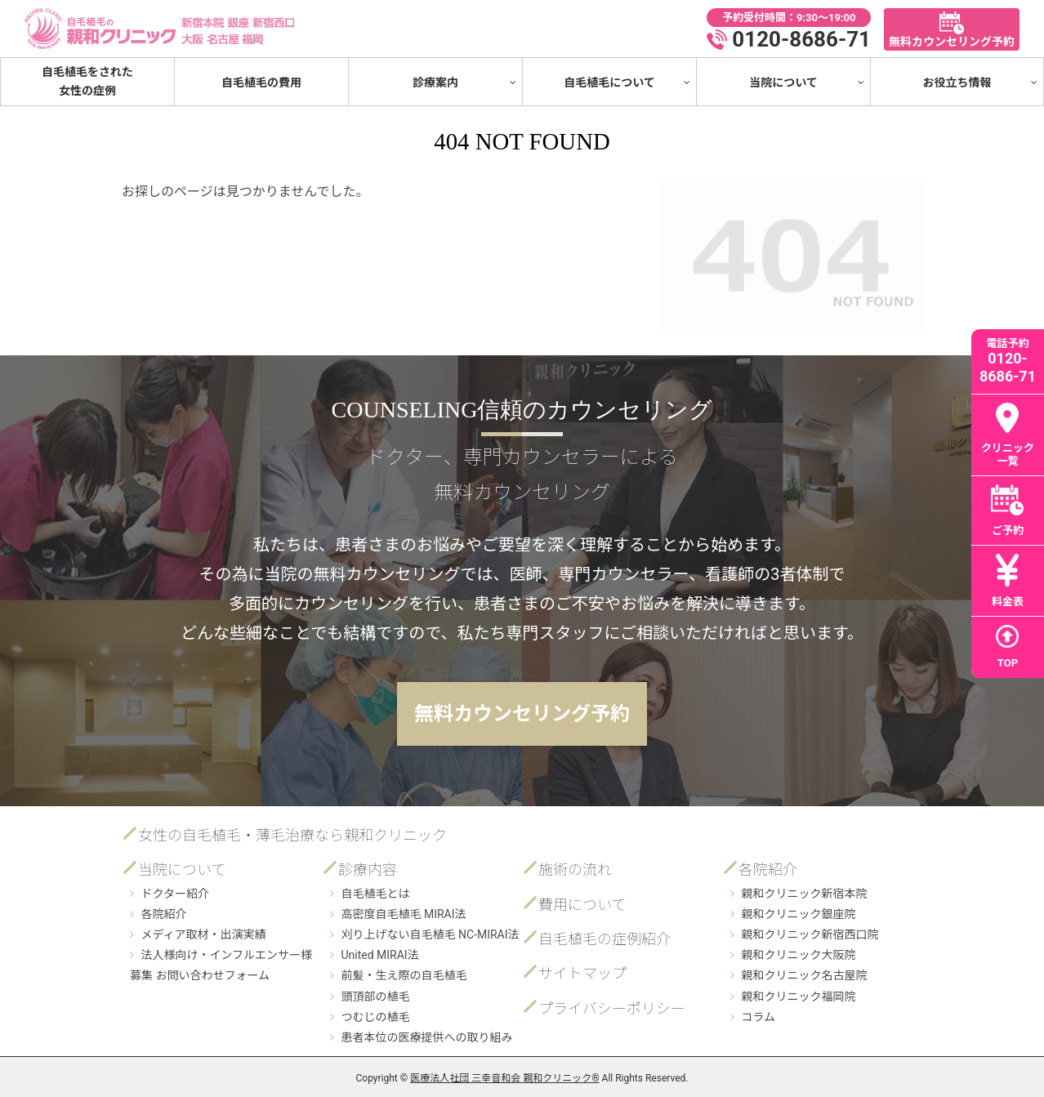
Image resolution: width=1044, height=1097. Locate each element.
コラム (758, 1016)
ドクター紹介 (174, 893)
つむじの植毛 (375, 1016)
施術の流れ (575, 869)
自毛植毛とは (375, 893)
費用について (582, 904)
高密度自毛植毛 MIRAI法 (403, 914)
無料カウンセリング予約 (522, 713)
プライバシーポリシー (611, 1008)
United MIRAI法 (379, 954)
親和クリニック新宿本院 (804, 893)
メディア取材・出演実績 (203, 934)
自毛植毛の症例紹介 (604, 939)
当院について (181, 869)
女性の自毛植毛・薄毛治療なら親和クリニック (292, 835)
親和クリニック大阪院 (798, 954)
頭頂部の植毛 (375, 996)
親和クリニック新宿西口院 (809, 934)
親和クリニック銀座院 (798, 914)
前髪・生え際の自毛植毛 (403, 975)
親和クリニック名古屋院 (804, 975)
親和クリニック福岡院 (798, 996)
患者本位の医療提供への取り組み (426, 1037)
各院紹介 (163, 914)
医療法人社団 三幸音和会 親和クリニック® (504, 1078)
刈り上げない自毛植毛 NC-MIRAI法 (430, 934)
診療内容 (367, 869)
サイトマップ (582, 973)
